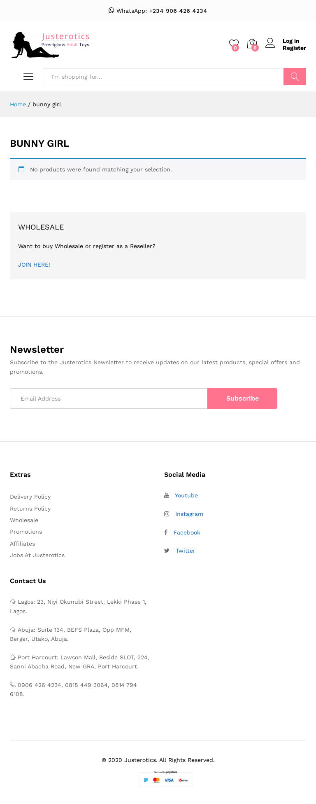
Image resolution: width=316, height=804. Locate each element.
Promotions (26, 531)
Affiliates (22, 543)
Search (294, 76)
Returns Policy (30, 508)
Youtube (186, 495)
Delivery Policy (30, 496)
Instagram (189, 514)
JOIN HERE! (34, 264)
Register (294, 48)
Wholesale (24, 520)
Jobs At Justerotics (37, 555)
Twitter (185, 550)
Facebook (187, 532)
